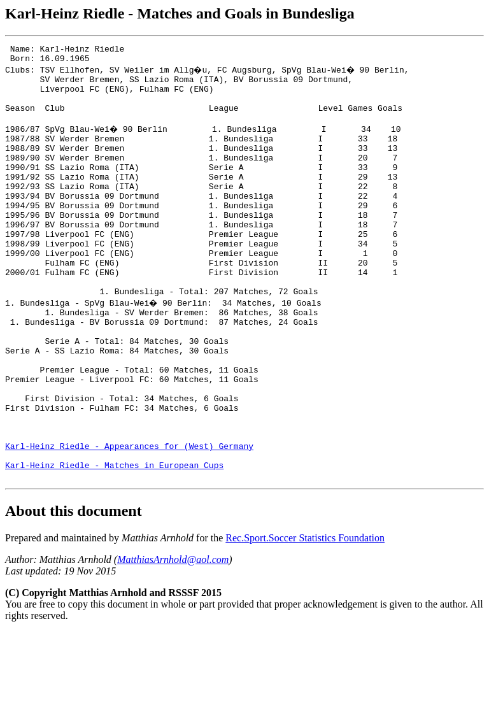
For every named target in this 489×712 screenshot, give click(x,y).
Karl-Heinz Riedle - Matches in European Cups (114, 543)
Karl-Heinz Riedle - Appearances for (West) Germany (129, 520)
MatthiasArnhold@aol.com (173, 639)
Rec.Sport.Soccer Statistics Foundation (305, 618)
